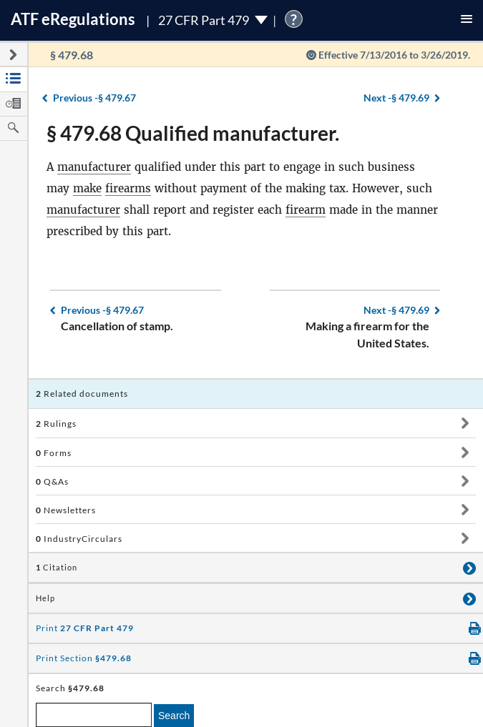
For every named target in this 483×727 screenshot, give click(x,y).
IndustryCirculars (79, 538)
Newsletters (66, 510)
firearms (128, 188)
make (87, 188)
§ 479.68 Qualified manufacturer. (193, 133)
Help (45, 598)
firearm (306, 210)
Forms (54, 452)
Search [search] (174, 715)
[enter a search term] (94, 715)
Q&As (52, 481)
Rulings (56, 423)
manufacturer (94, 167)
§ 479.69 (396, 97)
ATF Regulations (73, 19)
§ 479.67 (94, 97)
